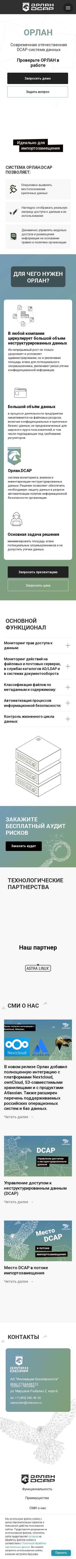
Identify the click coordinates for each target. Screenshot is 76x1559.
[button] (37, 78)
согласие (33, 1536)
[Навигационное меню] (68, 7)
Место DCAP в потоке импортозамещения (26, 1270)
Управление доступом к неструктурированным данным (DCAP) (35, 1188)
